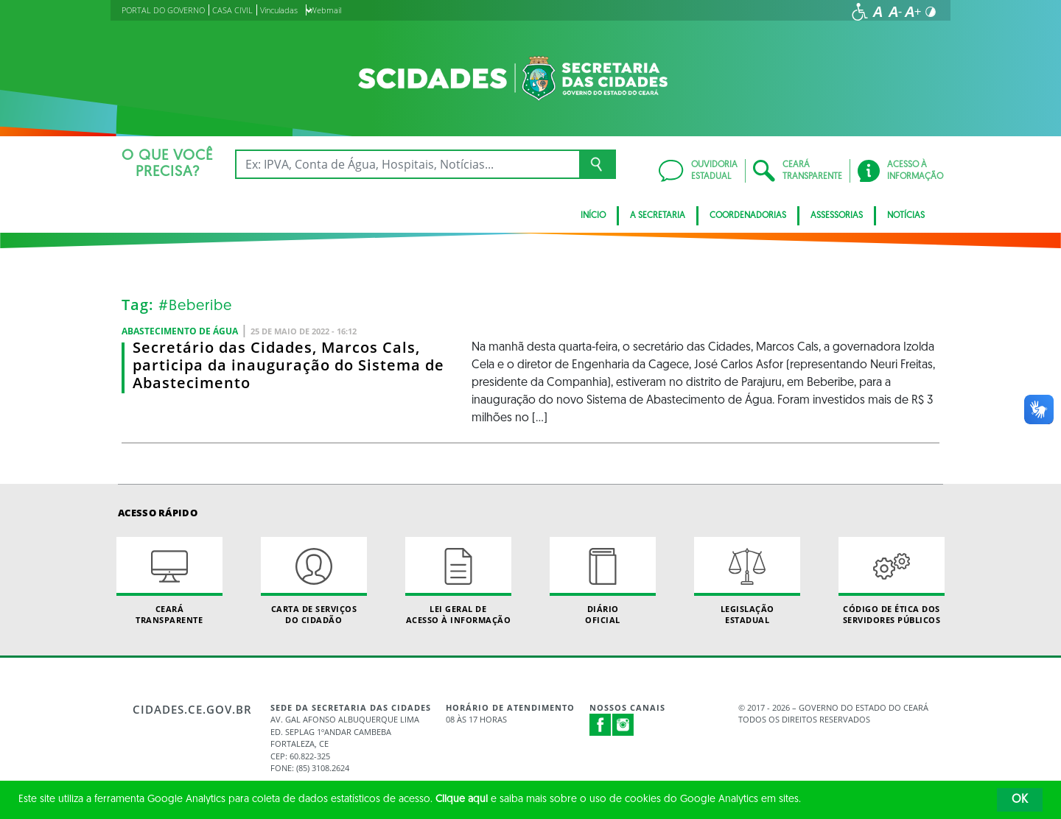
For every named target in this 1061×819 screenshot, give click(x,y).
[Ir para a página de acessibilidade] (860, 12)
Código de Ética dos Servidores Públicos (891, 581)
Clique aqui (461, 799)
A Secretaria (657, 215)
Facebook (600, 725)
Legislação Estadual (747, 581)
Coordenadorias (748, 215)
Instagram (623, 725)
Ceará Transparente (169, 581)
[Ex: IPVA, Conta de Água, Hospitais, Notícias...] (407, 164)
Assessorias (836, 215)
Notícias (906, 215)
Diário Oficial (603, 581)
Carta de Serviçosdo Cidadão (314, 581)
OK (1020, 800)
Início (593, 215)
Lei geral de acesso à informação (458, 581)
